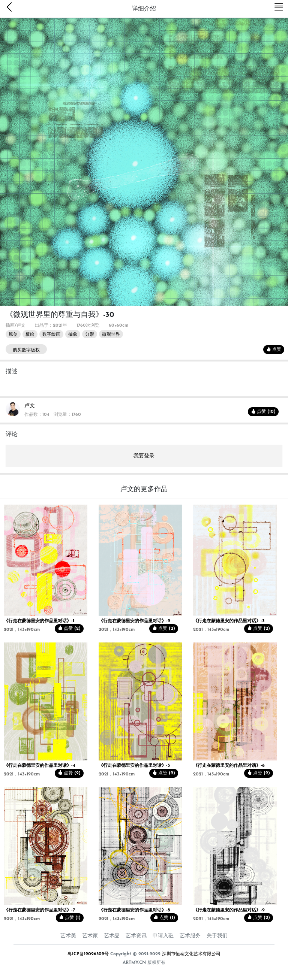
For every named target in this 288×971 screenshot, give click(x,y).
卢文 (29, 406)
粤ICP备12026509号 (88, 954)
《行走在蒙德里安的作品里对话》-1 (39, 621)
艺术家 (90, 936)
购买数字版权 (26, 350)
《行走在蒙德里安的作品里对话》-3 (228, 621)
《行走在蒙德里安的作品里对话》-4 (39, 765)
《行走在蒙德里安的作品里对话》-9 (229, 910)
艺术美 (68, 936)
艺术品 (112, 936)
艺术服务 (190, 936)
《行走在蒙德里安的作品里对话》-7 (39, 910)
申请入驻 (163, 936)
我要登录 (144, 456)
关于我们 (217, 936)
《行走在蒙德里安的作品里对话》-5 (134, 765)
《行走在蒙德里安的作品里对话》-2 (134, 621)
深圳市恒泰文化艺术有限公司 (191, 954)
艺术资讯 (136, 936)
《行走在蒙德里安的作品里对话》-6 (229, 765)
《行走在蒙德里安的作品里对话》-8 (134, 910)
